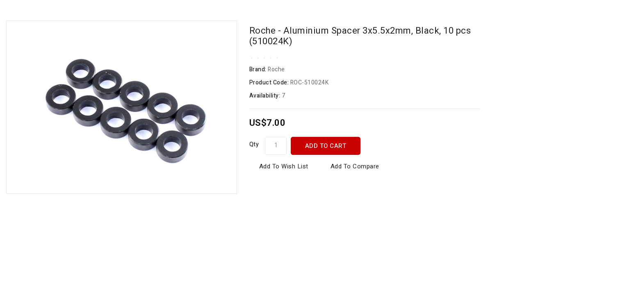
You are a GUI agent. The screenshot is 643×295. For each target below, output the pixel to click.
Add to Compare (355, 166)
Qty (254, 144)
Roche (276, 69)
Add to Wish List (283, 166)
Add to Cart (326, 145)
